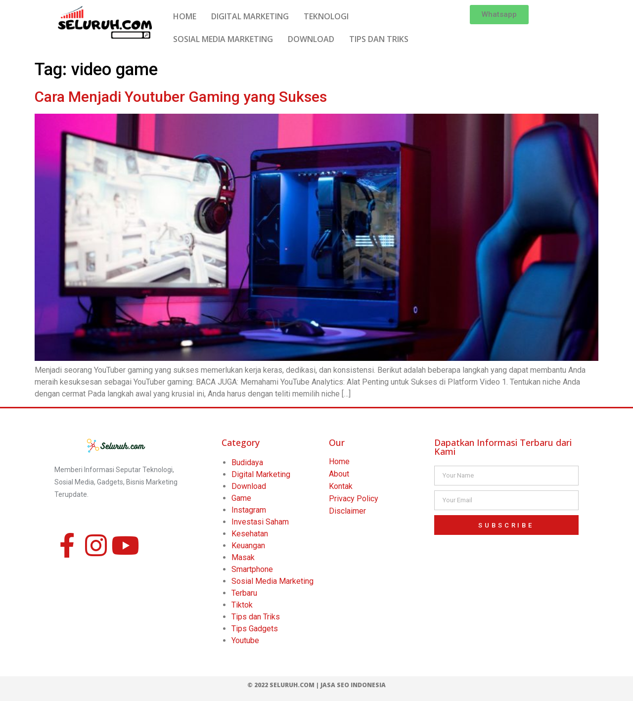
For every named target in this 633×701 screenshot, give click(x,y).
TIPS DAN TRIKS (378, 39)
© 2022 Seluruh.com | (283, 685)
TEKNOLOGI (326, 16)
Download (248, 486)
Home (339, 461)
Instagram (248, 510)
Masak (243, 557)
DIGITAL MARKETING (250, 16)
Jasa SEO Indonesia (353, 685)
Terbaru (244, 593)
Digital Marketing (260, 474)
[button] (499, 14)
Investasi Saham (260, 521)
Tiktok (242, 605)
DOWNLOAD (311, 39)
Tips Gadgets (254, 628)
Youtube (245, 640)
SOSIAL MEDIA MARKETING (223, 39)
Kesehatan (249, 533)
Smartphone (252, 569)
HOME (184, 16)
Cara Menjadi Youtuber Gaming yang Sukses (181, 96)
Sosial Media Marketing (272, 581)
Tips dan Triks (255, 616)
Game (241, 498)
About (339, 474)
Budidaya (247, 462)
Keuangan (248, 545)
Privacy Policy (353, 498)
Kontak (341, 486)
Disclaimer (347, 511)
